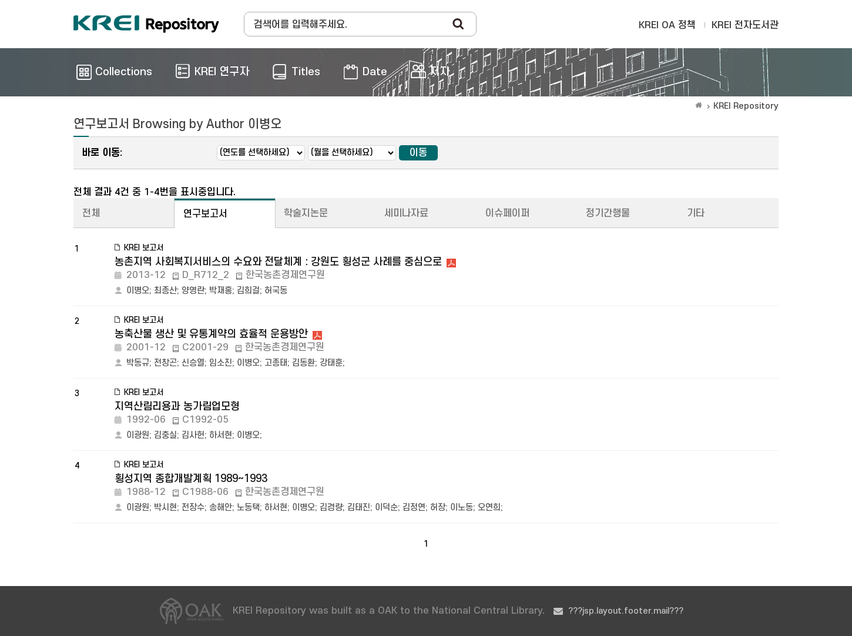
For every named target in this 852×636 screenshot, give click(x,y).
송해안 (220, 508)
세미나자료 (406, 213)
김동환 (303, 363)
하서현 (220, 435)
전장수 (193, 508)
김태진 (358, 508)
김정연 (413, 508)
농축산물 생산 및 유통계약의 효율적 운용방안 (211, 334)
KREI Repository (746, 106)
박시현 (165, 508)
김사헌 (193, 435)
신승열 (193, 363)
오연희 (489, 508)
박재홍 (220, 291)
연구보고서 (205, 214)
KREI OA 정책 (667, 25)
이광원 (137, 435)
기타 (696, 213)
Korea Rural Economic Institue (146, 24)
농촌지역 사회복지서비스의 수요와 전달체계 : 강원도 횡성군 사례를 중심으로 (278, 261)
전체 (91, 213)
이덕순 (386, 508)
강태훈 (331, 363)
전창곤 (165, 363)
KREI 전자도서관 (745, 25)
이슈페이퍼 (507, 213)
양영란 (193, 291)
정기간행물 (608, 213)
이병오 (137, 291)
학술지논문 (306, 213)
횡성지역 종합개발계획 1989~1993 (191, 478)
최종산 (165, 291)
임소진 (220, 363)
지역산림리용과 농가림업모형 (177, 406)
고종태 (275, 363)
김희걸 (248, 291)
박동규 (137, 363)
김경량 (331, 508)
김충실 (165, 435)
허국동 (275, 291)
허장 (437, 508)
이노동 (461, 508)
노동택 (248, 508)
